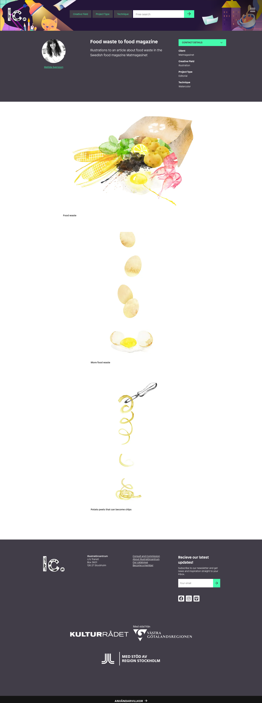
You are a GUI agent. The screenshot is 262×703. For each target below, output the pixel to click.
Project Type (102, 14)
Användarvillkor (129, 701)
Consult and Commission (146, 556)
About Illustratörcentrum (146, 559)
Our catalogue (140, 562)
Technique (123, 14)
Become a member (143, 565)
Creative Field (80, 14)
